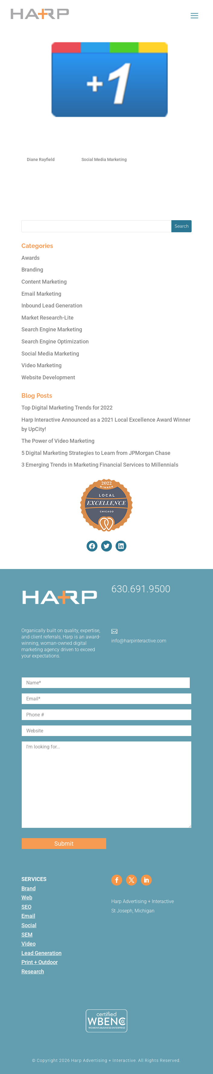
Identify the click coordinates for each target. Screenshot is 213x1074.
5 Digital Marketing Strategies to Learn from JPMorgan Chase (95, 453)
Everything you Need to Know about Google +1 (81, 148)
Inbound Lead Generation (51, 305)
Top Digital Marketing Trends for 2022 (67, 407)
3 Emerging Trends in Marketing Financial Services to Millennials (99, 464)
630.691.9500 (140, 589)
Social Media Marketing (104, 159)
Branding (32, 269)
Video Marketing (41, 365)
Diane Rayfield (41, 159)
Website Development (48, 377)
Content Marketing (44, 281)
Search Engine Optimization (55, 341)
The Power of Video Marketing (57, 441)
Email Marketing (41, 294)
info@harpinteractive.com (138, 641)
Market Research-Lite (47, 317)
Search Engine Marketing (51, 329)
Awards (30, 258)
